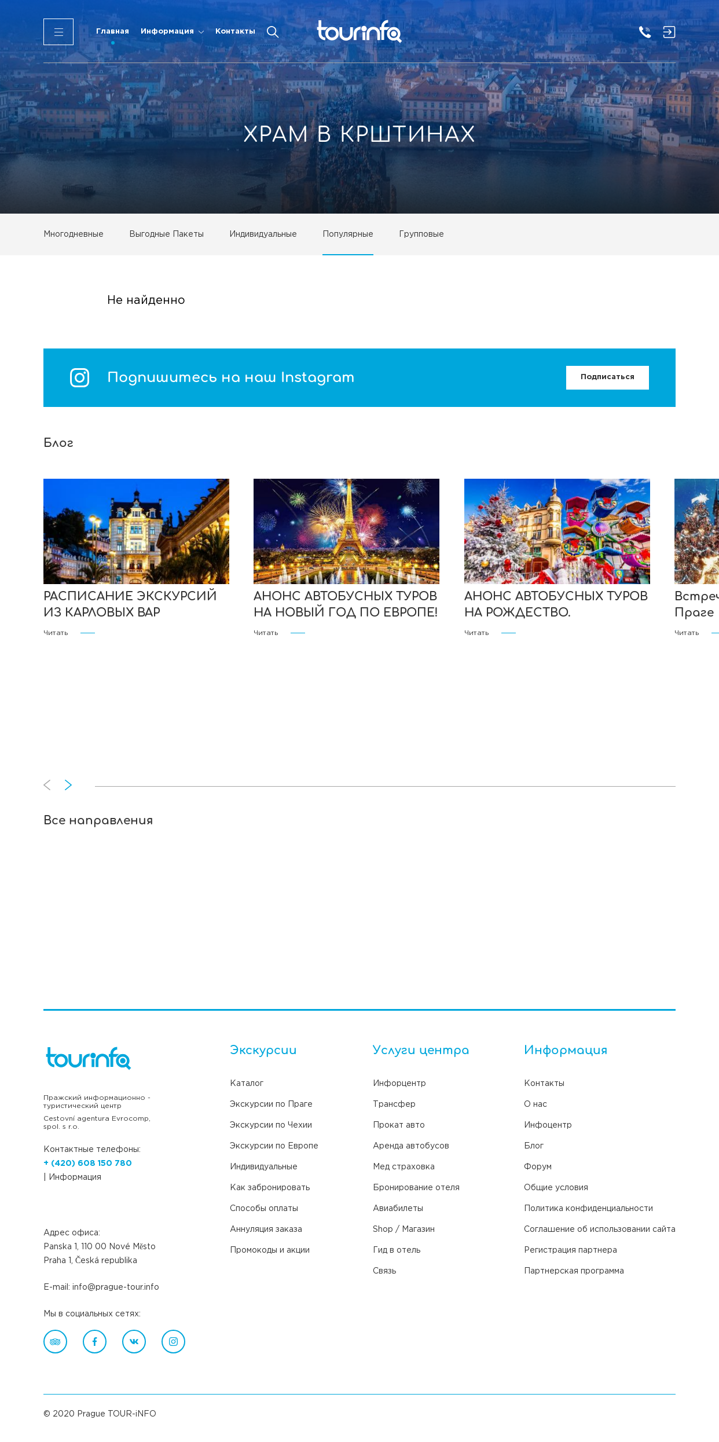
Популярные (347, 234)
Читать (69, 633)
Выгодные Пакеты (166, 234)
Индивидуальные (263, 234)
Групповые (421, 234)
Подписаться (607, 377)
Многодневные (73, 234)
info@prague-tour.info (115, 1287)
